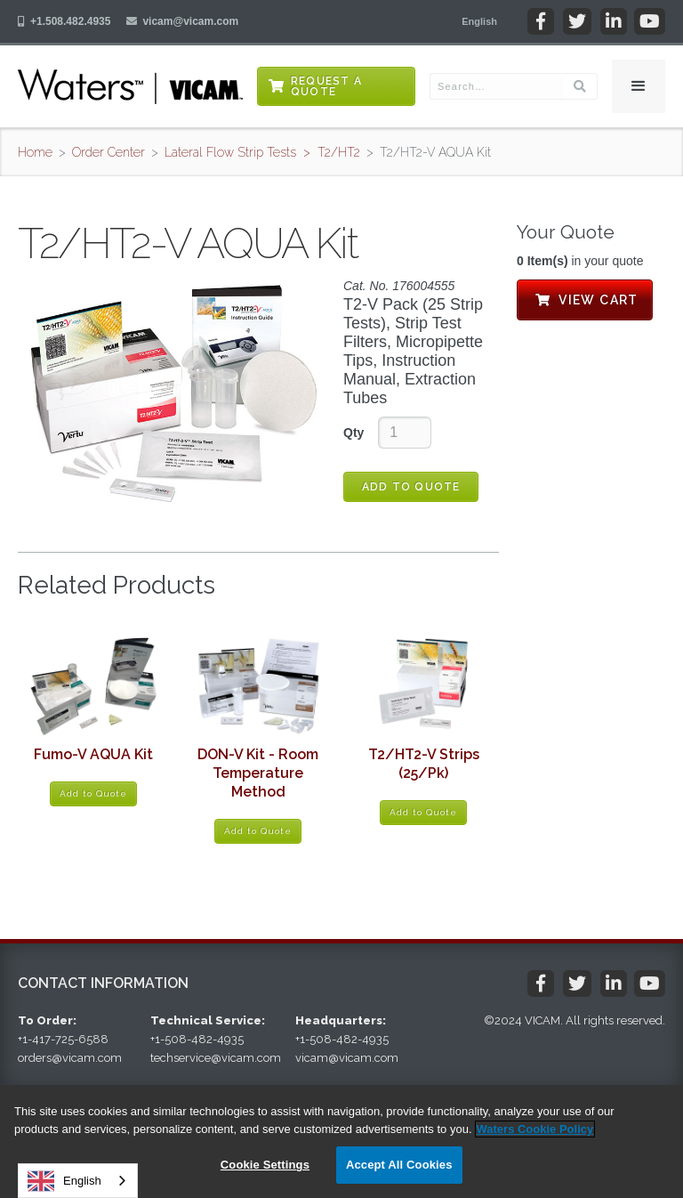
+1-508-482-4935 (197, 1039)
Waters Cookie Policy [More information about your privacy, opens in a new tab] (535, 1129)
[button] (479, 21)
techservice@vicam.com (215, 1057)
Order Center (108, 152)
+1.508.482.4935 (70, 21)
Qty (353, 432)
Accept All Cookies (399, 1164)
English (64, 1181)
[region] (341, 1141)
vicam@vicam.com (190, 21)
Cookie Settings (265, 1164)
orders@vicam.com (70, 1057)
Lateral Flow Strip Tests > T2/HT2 (262, 152)
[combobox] (78, 1180)
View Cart (585, 300)
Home (35, 152)
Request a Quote (326, 86)
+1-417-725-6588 (63, 1039)
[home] (130, 86)
